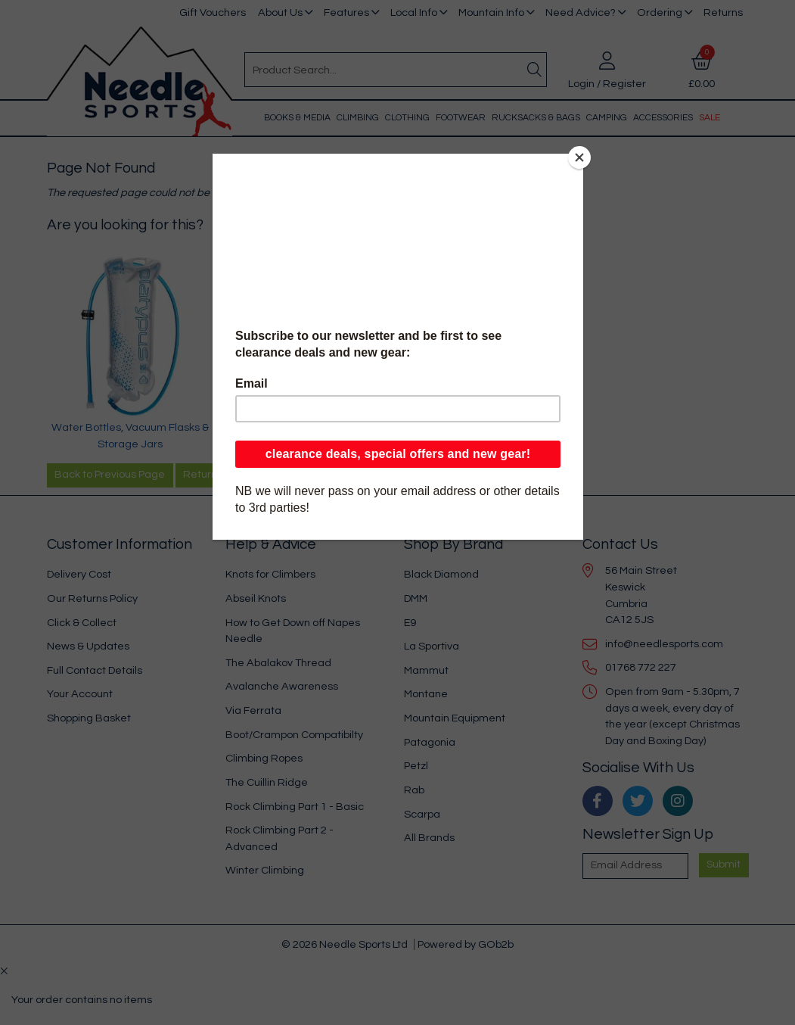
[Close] (579, 157)
